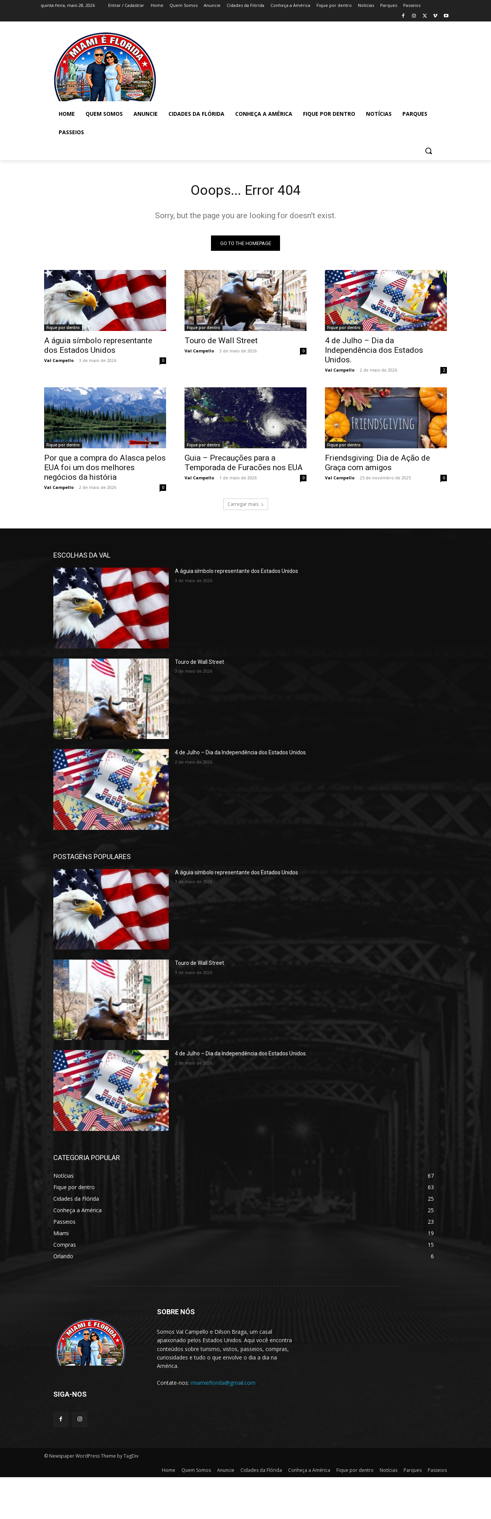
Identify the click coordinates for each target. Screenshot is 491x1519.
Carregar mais (245, 507)
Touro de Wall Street (221, 343)
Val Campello (59, 363)
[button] (428, 151)
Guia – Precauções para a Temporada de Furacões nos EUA (244, 465)
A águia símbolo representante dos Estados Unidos (98, 348)
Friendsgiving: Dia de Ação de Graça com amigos (377, 465)
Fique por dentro (63, 330)
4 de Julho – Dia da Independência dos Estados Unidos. (374, 353)
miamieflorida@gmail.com (223, 1385)
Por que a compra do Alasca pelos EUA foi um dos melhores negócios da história (105, 470)
